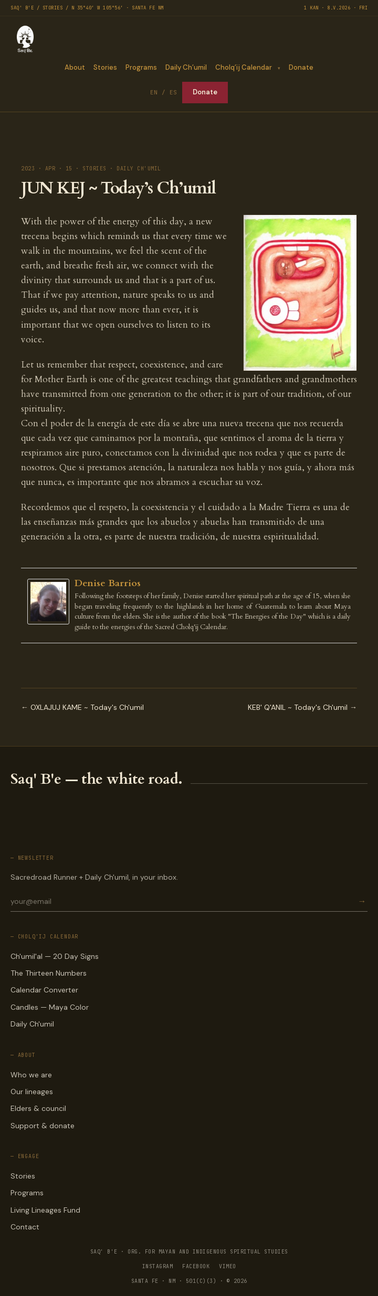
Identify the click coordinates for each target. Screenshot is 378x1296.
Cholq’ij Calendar (243, 67)
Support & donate (42, 1125)
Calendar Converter (44, 990)
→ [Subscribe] (361, 901)
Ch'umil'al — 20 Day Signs (54, 956)
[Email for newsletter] (183, 901)
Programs (141, 67)
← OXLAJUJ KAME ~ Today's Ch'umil (82, 707)
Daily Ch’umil (186, 67)
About (75, 67)
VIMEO (227, 1266)
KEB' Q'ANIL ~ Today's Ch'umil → (302, 707)
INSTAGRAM (157, 1266)
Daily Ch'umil (32, 1024)
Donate (301, 67)
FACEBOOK (195, 1266)
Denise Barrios (108, 583)
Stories (105, 67)
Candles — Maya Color (49, 1007)
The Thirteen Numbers (48, 973)
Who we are (31, 1074)
